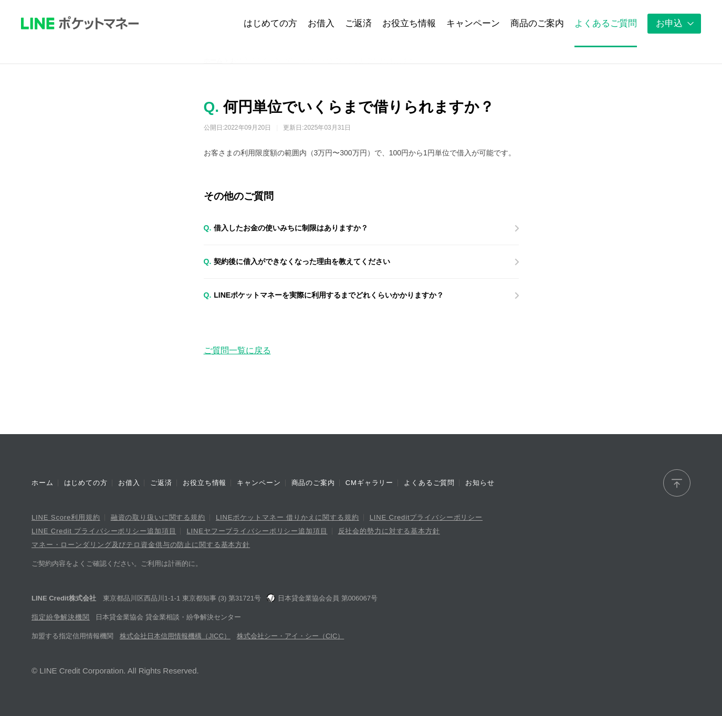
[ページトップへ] (676, 483)
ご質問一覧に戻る (237, 350)
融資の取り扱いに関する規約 (158, 517)
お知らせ (479, 483)
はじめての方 (86, 483)
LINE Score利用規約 (66, 517)
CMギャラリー (369, 483)
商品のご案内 (313, 483)
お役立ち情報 (204, 483)
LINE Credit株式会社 (64, 598)
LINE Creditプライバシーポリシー (426, 517)
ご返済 (161, 483)
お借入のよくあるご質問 (265, 60)
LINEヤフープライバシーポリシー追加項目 (256, 531)
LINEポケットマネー (80, 23)
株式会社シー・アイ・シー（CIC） (290, 636)
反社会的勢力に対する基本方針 (389, 531)
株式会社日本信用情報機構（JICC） (175, 636)
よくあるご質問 (429, 483)
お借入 (129, 483)
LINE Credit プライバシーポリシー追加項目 (104, 531)
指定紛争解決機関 (61, 617)
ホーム (213, 60)
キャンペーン (258, 483)
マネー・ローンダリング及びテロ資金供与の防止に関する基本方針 (141, 545)
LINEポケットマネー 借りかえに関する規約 (287, 517)
